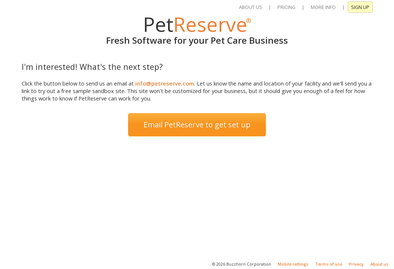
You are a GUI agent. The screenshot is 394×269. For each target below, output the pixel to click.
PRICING (286, 7)
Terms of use (328, 264)
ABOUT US (250, 7)
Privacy (356, 264)
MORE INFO (323, 7)
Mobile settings (293, 264)
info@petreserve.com (164, 83)
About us (379, 264)
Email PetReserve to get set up (197, 125)
